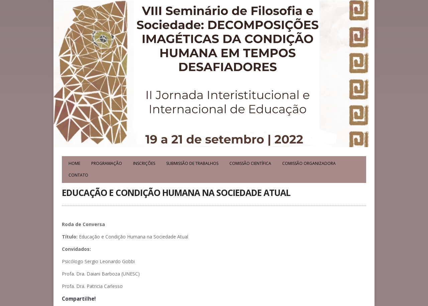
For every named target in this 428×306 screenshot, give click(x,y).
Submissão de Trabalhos (192, 163)
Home (74, 163)
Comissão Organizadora (309, 163)
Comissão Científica (250, 163)
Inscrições (144, 163)
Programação (106, 163)
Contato (78, 175)
